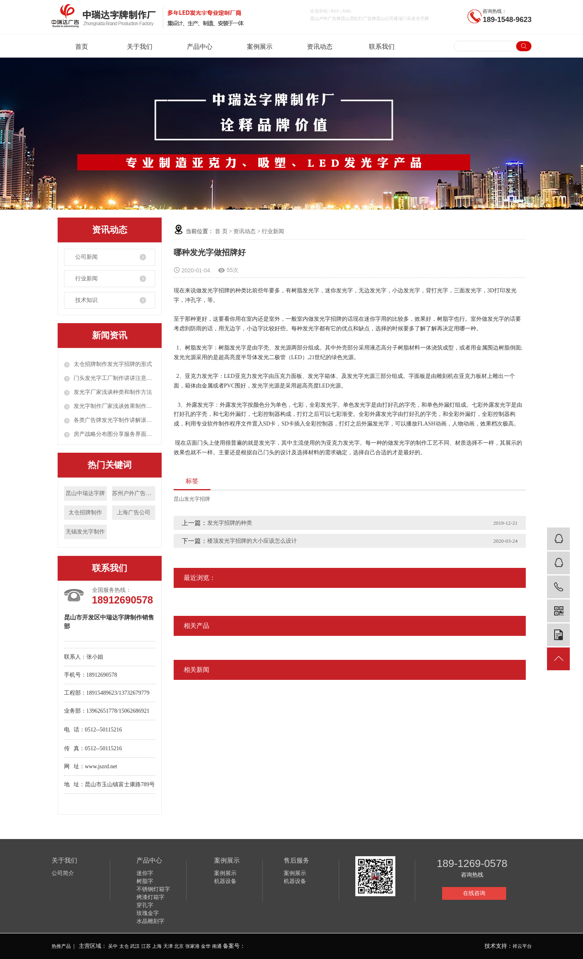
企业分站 (319, 10)
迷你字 (144, 873)
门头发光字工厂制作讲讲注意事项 (114, 378)
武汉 (135, 946)
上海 (157, 946)
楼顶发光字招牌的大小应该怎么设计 (252, 541)
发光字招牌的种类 (229, 523)
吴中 (113, 946)
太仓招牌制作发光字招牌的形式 (113, 364)
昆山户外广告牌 (325, 18)
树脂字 (144, 881)
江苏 (146, 946)
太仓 (124, 946)
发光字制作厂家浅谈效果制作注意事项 (114, 406)
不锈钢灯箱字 (153, 889)
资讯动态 (322, 46)
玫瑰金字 (147, 913)
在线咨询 (474, 893)
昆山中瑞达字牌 (85, 493)
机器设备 (225, 881)
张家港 (192, 946)
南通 (217, 946)
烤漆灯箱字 (150, 897)
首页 (81, 46)
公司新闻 (86, 257)
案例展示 (261, 46)
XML (346, 10)
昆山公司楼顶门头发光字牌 (402, 18)
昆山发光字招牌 (192, 499)
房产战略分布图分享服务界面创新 (114, 434)
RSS (335, 10)
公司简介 (63, 873)
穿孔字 (144, 905)
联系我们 (382, 46)
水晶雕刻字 (150, 921)
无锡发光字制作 (85, 532)
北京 (179, 946)
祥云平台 (522, 946)
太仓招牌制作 (85, 512)
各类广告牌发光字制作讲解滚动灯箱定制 (114, 420)
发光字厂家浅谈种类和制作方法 (113, 392)
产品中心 (201, 46)
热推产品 (61, 946)
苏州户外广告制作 (133, 493)
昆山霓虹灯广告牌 (358, 18)
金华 (205, 946)
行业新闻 (86, 279)
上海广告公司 (133, 512)
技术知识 (86, 300)
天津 (168, 946)
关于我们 (141, 46)
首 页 (221, 231)
